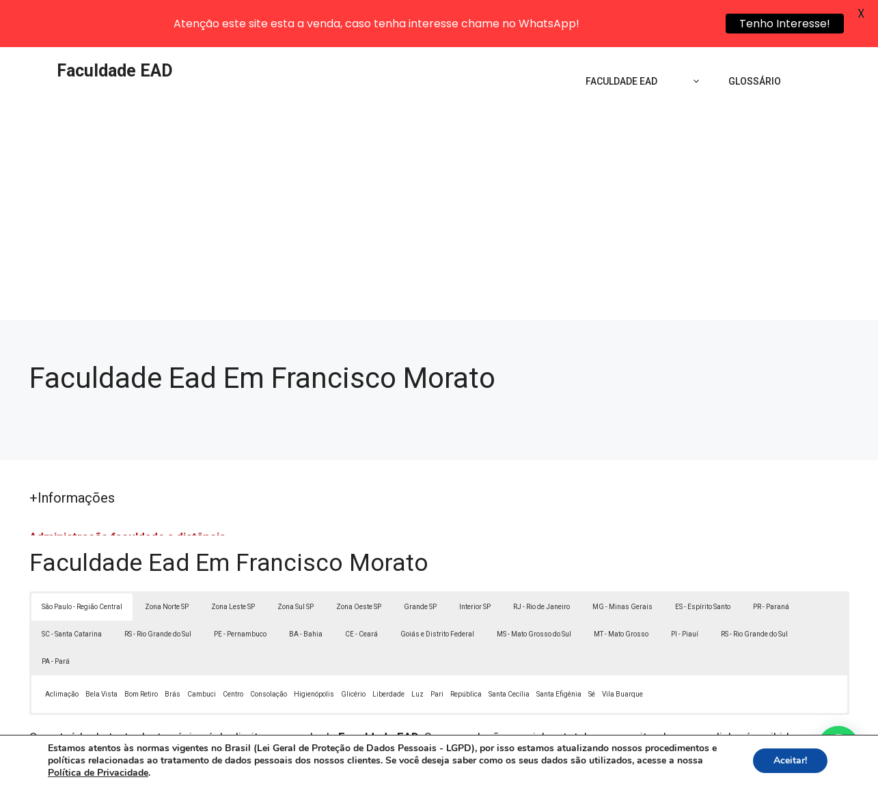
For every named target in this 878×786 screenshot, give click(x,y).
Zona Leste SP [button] (233, 563)
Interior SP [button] (475, 563)
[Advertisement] (439, 174)
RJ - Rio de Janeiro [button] (541, 563)
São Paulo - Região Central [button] (82, 563)
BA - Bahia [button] (306, 590)
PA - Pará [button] (56, 617)
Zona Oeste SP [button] (358, 563)
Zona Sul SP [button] (295, 563)
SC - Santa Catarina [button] (72, 590)
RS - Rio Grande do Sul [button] (157, 590)
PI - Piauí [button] (684, 590)
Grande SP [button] (420, 563)
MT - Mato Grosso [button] (621, 590)
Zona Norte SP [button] (167, 563)
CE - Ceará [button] (361, 590)
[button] (838, 746)
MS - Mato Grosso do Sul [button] (534, 590)
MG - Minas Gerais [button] (622, 563)
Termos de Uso (627, 768)
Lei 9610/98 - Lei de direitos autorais (588, 710)
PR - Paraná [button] (771, 563)
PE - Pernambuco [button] (240, 590)
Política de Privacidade (533, 768)
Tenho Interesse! (784, 23)
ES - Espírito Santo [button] (702, 563)
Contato (690, 768)
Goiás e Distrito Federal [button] (437, 590)
